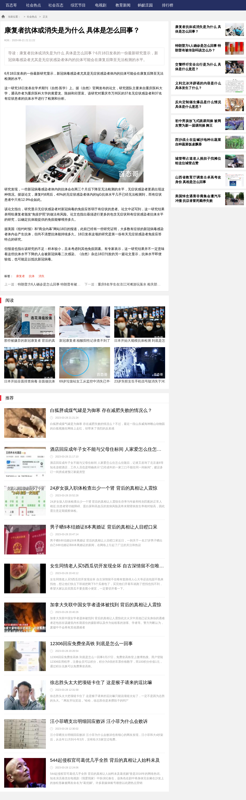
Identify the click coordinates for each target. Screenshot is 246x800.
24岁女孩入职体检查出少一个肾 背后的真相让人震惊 (103, 488)
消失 (41, 276)
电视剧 (100, 5)
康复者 (20, 276)
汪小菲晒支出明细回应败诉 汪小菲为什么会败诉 (99, 721)
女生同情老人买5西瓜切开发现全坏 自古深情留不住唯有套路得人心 (107, 565)
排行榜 (167, 5)
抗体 (32, 276)
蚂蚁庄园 (145, 5)
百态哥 (11, 5)
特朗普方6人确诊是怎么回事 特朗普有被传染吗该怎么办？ (61, 284)
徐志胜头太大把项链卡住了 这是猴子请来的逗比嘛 (101, 682)
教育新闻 (123, 5)
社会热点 (33, 5)
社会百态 (55, 5)
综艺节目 (78, 5)
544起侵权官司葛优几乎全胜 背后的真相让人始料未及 (105, 760)
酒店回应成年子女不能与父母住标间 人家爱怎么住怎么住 (107, 449)
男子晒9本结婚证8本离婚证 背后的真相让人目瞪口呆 (103, 527)
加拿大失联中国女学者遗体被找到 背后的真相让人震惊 (105, 604)
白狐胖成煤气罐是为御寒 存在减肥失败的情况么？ (101, 410)
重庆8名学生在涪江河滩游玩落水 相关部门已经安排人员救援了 (144, 284)
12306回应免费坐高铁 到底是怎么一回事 (91, 643)
